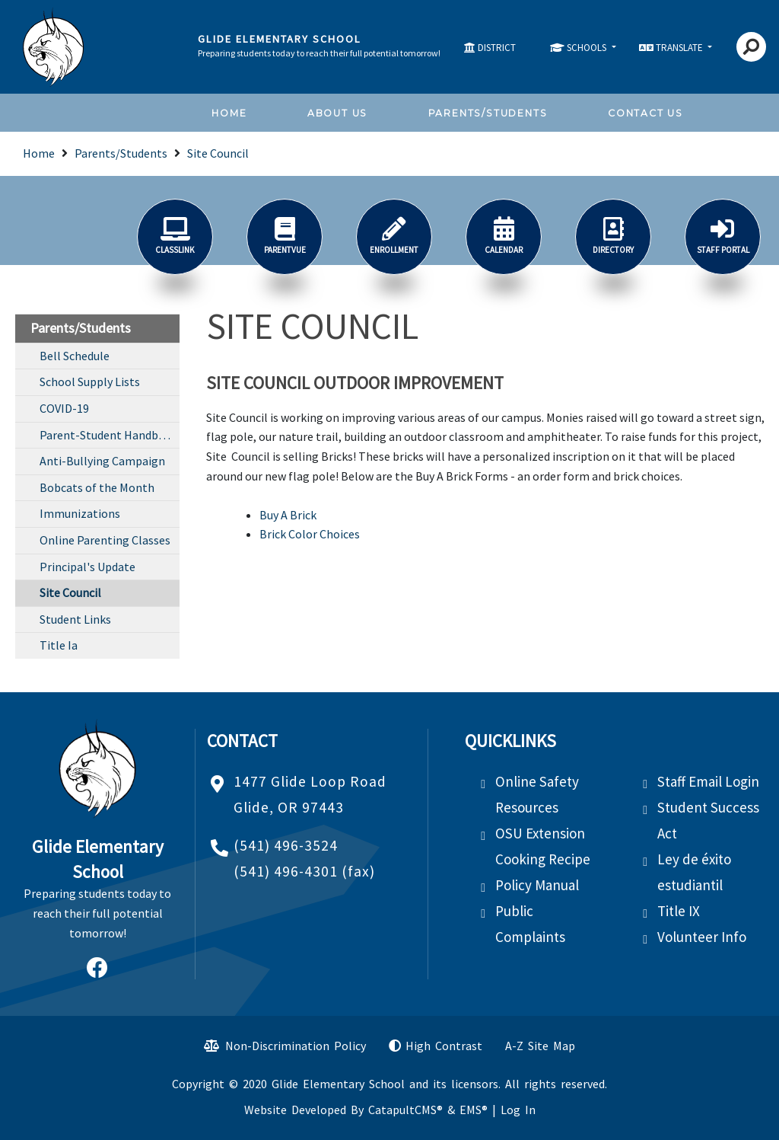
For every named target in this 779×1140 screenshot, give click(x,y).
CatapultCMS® (405, 1109)
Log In (518, 1109)
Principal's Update (87, 566)
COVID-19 (64, 408)
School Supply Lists (90, 381)
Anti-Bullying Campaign (102, 460)
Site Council (218, 153)
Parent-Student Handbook (109, 434)
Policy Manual (537, 885)
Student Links (75, 619)
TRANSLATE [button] (680, 47)
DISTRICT (497, 47)
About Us (337, 113)
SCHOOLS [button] (588, 47)
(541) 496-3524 (286, 845)
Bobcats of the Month (97, 487)
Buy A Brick (287, 514)
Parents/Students (488, 113)
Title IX (678, 911)
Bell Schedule (75, 355)
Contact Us (645, 113)
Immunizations (80, 513)
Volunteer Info (701, 937)
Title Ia (59, 645)
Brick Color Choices (309, 533)
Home (228, 113)
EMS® (473, 1109)
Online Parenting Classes (105, 540)
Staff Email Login (708, 781)
